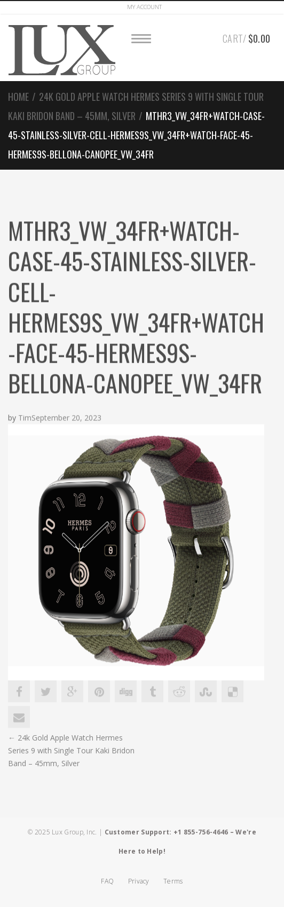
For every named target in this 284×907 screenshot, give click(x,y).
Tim (24, 418)
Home (18, 97)
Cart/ (246, 36)
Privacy (138, 881)
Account (144, 7)
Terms (173, 881)
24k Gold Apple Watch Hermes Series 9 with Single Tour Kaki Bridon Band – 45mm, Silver (71, 750)
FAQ (107, 881)
